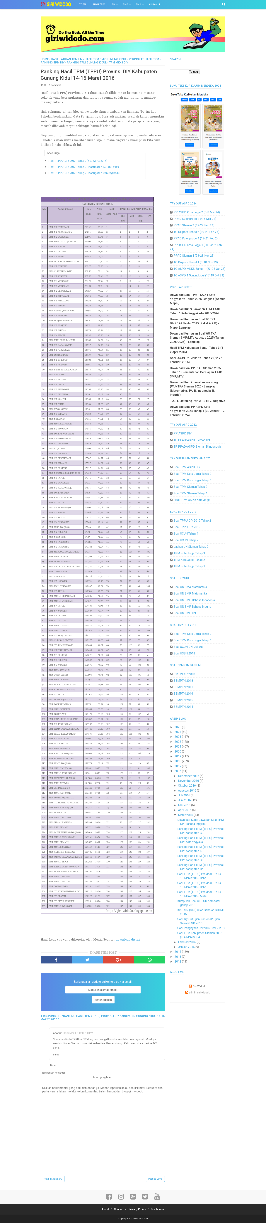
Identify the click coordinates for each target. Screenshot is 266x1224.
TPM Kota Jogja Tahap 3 (189, 553)
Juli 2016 (184, 795)
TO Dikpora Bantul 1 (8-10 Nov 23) (196, 262)
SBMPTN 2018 (183, 680)
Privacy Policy (138, 1210)
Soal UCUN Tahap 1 (186, 533)
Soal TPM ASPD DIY (187, 467)
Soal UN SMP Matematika (190, 593)
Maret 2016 (186, 815)
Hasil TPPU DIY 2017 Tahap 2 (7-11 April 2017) (77, 162)
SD (113, 4)
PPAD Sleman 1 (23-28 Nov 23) (194, 255)
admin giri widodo (199, 992)
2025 (178, 727)
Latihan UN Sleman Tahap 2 (191, 546)
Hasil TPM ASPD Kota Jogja (192, 500)
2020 (178, 751)
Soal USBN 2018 (184, 653)
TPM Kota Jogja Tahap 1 (189, 566)
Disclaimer (160, 1210)
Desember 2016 (189, 776)
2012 (178, 961)
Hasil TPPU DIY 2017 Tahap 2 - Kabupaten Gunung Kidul (84, 174)
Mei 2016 (184, 805)
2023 (178, 736)
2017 (178, 766)
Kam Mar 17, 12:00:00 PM (78, 1034)
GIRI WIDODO (141, 1220)
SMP (125, 4)
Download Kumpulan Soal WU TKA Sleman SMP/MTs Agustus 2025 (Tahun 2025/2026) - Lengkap (197, 338)
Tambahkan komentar (53, 1073)
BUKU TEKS (99, 4)
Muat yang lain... (103, 1078)
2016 (178, 771)
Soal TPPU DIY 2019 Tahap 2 (192, 520)
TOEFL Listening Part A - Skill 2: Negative (197, 401)
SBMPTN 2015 (183, 700)
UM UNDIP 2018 (184, 674)
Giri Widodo (200, 986)
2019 (178, 756)
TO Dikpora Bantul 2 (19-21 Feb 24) (196, 232)
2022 (178, 741)
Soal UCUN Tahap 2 (186, 540)
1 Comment (55, 86)
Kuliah (153, 4)
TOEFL (82, 4)
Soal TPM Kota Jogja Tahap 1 (193, 480)
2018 (178, 761)
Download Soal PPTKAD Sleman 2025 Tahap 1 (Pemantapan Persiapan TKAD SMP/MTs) (196, 372)
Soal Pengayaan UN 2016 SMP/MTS (201, 928)
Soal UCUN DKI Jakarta (188, 647)
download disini (128, 941)
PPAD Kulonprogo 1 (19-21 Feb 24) (196, 238)
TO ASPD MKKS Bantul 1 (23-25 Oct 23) (199, 269)
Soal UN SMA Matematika (190, 587)
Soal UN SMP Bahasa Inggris (192, 606)
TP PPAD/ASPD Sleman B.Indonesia (197, 446)
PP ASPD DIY (183, 433)
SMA (138, 4)
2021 (178, 746)
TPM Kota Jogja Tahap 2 (189, 560)
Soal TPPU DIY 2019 (187, 527)
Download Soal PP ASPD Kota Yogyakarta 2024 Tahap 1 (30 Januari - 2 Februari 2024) (197, 411)
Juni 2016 (185, 800)
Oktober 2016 (187, 785)
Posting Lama (155, 1180)
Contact (117, 1210)
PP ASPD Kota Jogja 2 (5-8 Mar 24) (197, 212)
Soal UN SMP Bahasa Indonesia (194, 600)
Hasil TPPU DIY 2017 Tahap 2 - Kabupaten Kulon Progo (83, 168)
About (102, 1210)
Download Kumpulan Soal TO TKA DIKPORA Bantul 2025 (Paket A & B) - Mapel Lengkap (194, 323)
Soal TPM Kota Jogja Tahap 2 (193, 474)
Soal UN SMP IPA (185, 613)
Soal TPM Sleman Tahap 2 (190, 486)
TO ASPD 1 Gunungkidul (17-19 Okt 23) (199, 275)
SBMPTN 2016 (183, 693)
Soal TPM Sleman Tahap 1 (190, 493)
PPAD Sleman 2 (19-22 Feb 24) (194, 225)
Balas (56, 1056)
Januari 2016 (186, 947)
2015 (178, 951)
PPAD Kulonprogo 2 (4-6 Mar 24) (195, 219)
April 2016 (185, 810)
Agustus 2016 (187, 790)
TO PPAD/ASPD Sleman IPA (192, 440)
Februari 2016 (187, 942)
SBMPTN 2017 (183, 687)
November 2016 (189, 781)
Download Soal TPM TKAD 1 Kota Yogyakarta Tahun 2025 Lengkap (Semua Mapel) (197, 299)
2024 (178, 732)
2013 (178, 956)
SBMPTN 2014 (183, 706)
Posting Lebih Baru (52, 1180)
